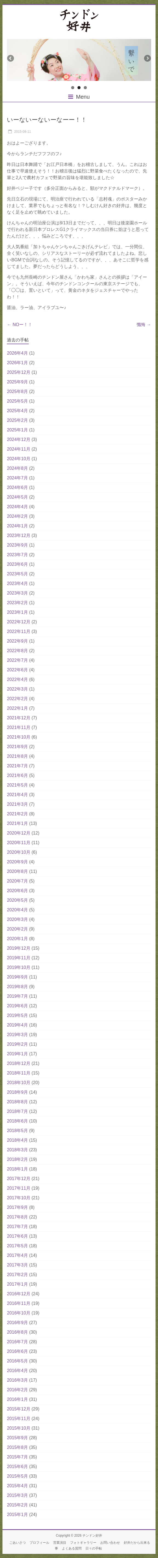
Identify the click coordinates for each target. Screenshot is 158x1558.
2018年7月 (17, 1111)
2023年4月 (17, 583)
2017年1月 (17, 1284)
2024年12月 (18, 439)
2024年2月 (17, 516)
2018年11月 (18, 1073)
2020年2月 (17, 929)
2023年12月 (18, 535)
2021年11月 (18, 727)
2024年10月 (18, 458)
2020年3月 (17, 919)
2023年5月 (17, 574)
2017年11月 (18, 1188)
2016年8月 (17, 1332)
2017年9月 (17, 1207)
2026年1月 (17, 362)
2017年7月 (17, 1226)
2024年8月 (17, 468)
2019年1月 (17, 1053)
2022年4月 (17, 679)
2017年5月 (17, 1245)
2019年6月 (17, 1005)
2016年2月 (17, 1389)
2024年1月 (17, 526)
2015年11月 (18, 1418)
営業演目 (59, 1543)
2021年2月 (17, 813)
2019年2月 (17, 1044)
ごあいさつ (17, 1543)
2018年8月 (17, 1101)
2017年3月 (17, 1265)
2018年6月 (17, 1121)
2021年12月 (18, 718)
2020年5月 (17, 900)
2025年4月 (17, 410)
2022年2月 (17, 698)
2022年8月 (17, 650)
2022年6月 (17, 670)
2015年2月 (17, 1505)
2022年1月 (17, 708)
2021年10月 (18, 737)
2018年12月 (18, 1063)
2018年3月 (17, 1149)
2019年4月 (17, 1025)
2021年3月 (17, 804)
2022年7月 (17, 660)
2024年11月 (18, 449)
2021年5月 (17, 785)
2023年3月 (17, 593)
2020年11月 (18, 842)
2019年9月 (17, 977)
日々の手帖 (93, 1548)
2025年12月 (18, 372)
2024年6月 (17, 487)
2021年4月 (17, 794)
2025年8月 (17, 391)
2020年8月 (17, 871)
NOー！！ (19, 324)
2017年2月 (17, 1274)
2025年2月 (17, 420)
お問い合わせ (110, 1543)
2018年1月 (17, 1169)
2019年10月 (18, 967)
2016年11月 (18, 1303)
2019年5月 (17, 1015)
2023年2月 (17, 602)
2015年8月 (17, 1447)
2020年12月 (18, 833)
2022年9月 (17, 641)
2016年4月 (17, 1370)
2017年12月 (18, 1178)
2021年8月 (17, 756)
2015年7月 (17, 1457)
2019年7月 (17, 996)
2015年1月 (17, 1514)
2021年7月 (17, 766)
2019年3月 (17, 1034)
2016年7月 (17, 1341)
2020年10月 (18, 852)
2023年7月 (17, 554)
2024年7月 (17, 478)
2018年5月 (17, 1130)
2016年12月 (18, 1293)
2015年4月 (17, 1485)
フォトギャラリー (83, 1543)
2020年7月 (17, 881)
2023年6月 (17, 564)
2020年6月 (17, 890)
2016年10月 (18, 1313)
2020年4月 (17, 909)
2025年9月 (17, 382)
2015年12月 (18, 1409)
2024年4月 (17, 506)
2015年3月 (17, 1495)
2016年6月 (17, 1351)
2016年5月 (17, 1361)
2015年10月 (18, 1428)
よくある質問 (72, 1548)
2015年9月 (17, 1437)
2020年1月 (17, 938)
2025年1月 (17, 430)
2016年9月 (17, 1322)
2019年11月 (18, 957)
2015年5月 (17, 1476)
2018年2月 (17, 1159)
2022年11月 (18, 631)
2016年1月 (17, 1399)
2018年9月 (17, 1092)
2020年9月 (17, 861)
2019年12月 (18, 948)
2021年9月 (17, 746)
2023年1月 (17, 612)
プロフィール (39, 1543)
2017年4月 (17, 1255)
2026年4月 (17, 353)
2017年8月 (17, 1217)
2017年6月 (17, 1236)
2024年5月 (17, 497)
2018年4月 (17, 1140)
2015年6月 (17, 1466)
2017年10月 (18, 1197)
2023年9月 (17, 545)
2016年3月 (17, 1380)
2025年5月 (17, 401)
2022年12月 (18, 622)
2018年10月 (18, 1082)
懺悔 (144, 324)
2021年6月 (17, 775)
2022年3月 (17, 689)
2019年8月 (17, 986)
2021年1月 (17, 823)
